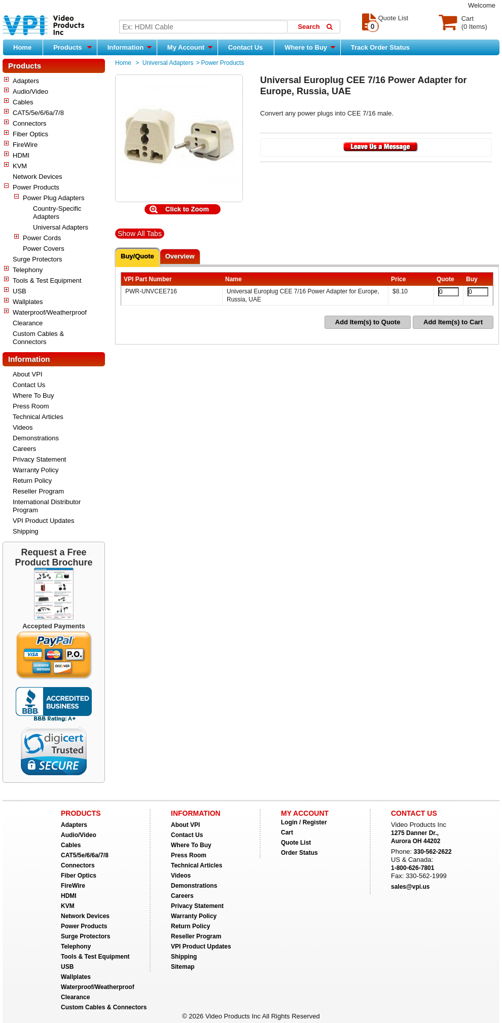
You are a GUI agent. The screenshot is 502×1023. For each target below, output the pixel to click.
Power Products (36, 187)
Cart (287, 832)
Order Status (299, 852)
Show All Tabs (140, 234)
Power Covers (43, 248)
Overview (180, 256)
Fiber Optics (30, 134)
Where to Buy (309, 47)
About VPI (28, 374)
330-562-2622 (433, 851)
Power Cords (42, 238)
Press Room (31, 406)
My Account (189, 47)
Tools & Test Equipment (47, 280)
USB (19, 291)
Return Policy (32, 480)
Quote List (296, 842)
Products (72, 47)
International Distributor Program (47, 506)
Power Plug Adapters (53, 198)
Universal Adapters (60, 227)
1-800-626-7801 (412, 868)
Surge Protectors (37, 259)
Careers (24, 448)
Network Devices (37, 176)
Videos (23, 427)
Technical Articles (38, 417)
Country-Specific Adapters (57, 212)
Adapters (26, 81)
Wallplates (28, 302)
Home (22, 47)
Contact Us (245, 47)
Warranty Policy (36, 470)
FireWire (25, 144)
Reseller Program (38, 491)
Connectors (29, 123)
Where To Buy (33, 395)
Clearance (28, 323)
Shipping (26, 531)
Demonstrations (36, 438)
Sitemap (183, 966)
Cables (23, 102)
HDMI (21, 155)
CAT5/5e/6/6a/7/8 (38, 113)
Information (129, 47)
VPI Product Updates (43, 520)
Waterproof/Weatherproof (50, 312)
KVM (20, 166)
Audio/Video (30, 91)
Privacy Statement (39, 459)
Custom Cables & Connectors (38, 338)
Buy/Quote (137, 256)
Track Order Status (380, 47)
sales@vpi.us (410, 886)
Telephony (28, 270)
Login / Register (304, 822)
